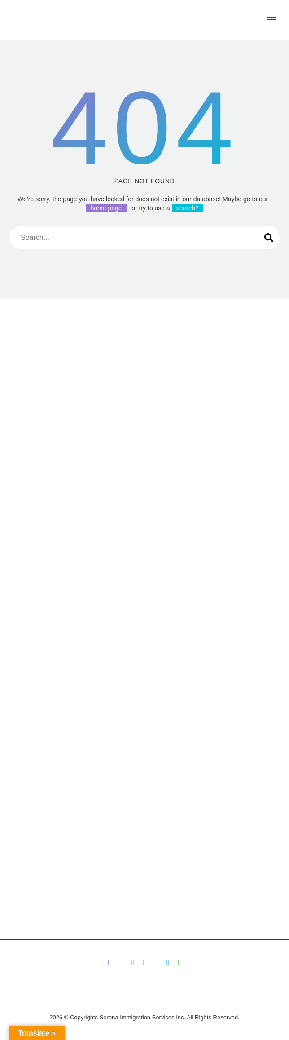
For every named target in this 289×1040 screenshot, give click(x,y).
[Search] (144, 237)
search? (187, 208)
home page (106, 208)
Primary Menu (271, 19)
